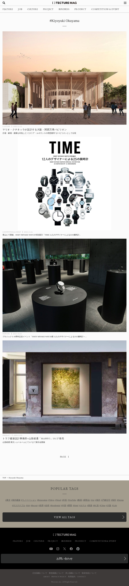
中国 (64, 505)
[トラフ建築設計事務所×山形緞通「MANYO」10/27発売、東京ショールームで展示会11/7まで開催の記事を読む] (64, 387)
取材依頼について (89, 573)
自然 (47, 505)
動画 (80, 500)
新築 (90, 505)
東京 (8, 500)
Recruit (35, 505)
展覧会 (87, 500)
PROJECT (48, 9)
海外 (98, 500)
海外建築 (16, 500)
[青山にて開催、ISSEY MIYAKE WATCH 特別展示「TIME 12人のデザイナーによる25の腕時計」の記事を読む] (64, 183)
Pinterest (78, 548)
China (103, 505)
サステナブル (19, 505)
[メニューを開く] (125, 3)
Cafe (115, 505)
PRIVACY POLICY (58, 577)
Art (93, 500)
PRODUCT (80, 9)
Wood (58, 500)
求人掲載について (72, 573)
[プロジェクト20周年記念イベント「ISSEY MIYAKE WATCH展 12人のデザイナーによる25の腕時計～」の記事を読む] (64, 285)
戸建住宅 (106, 500)
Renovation (42, 500)
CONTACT (81, 577)
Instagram (57, 548)
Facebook (71, 548)
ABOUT (46, 577)
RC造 (96, 505)
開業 (70, 505)
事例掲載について (56, 573)
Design (121, 500)
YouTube (72, 500)
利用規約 (71, 577)
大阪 (109, 505)
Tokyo (51, 500)
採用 (41, 505)
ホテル (83, 505)
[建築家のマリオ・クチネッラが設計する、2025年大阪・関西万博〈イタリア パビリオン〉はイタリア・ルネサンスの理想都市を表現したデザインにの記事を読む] (64, 78)
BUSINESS (64, 9)
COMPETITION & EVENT (105, 9)
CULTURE (32, 9)
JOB (20, 9)
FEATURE (8, 9)
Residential (55, 505)
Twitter (64, 548)
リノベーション (29, 500)
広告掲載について (39, 573)
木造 (65, 500)
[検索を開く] (4, 3)
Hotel (76, 505)
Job (28, 505)
